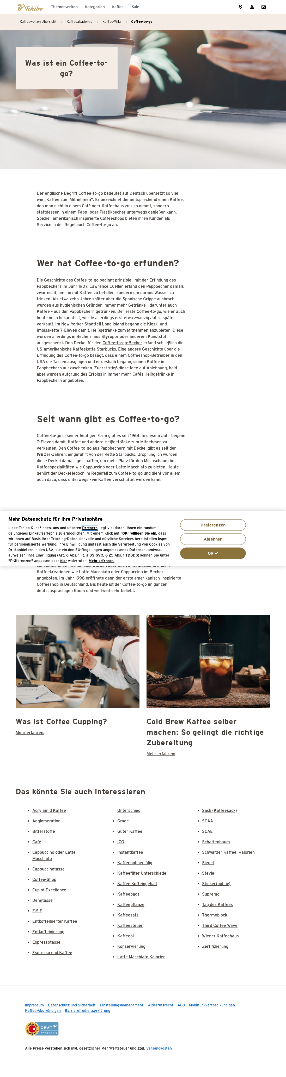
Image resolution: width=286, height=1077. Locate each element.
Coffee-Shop (44, 879)
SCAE (207, 831)
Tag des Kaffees (217, 904)
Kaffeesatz (127, 915)
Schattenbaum (216, 841)
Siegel (208, 862)
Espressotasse (46, 942)
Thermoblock (214, 915)
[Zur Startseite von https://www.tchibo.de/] (31, 7)
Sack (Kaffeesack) (219, 810)
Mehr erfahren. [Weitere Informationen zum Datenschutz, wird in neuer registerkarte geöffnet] (101, 561)
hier (63, 561)
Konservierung (131, 946)
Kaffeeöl (125, 935)
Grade (123, 820)
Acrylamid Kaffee (49, 810)
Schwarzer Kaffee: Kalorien (228, 852)
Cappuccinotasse (48, 869)
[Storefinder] (240, 7)
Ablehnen (213, 538)
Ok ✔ (213, 553)
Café (36, 841)
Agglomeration (46, 820)
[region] (143, 538)
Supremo (211, 894)
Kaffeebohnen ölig (134, 862)
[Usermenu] (252, 7)
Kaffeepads (128, 894)
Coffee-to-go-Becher (122, 342)
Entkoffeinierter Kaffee (54, 921)
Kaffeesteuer (130, 925)
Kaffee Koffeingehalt (137, 883)
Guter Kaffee (129, 831)
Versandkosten (159, 1048)
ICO (120, 841)
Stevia (208, 873)
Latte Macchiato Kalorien (141, 956)
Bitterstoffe (43, 831)
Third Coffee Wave (220, 925)
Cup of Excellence (49, 889)
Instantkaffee (130, 852)
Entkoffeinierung (48, 931)
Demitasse (42, 900)
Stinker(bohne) (216, 883)
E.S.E (37, 910)
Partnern (90, 528)
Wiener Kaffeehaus (220, 935)
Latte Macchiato (132, 467)
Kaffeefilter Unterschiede (141, 873)
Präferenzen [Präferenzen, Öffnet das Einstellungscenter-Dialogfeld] (213, 524)
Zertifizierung (215, 946)
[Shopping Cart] (263, 7)
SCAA (207, 820)
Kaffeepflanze (130, 904)
